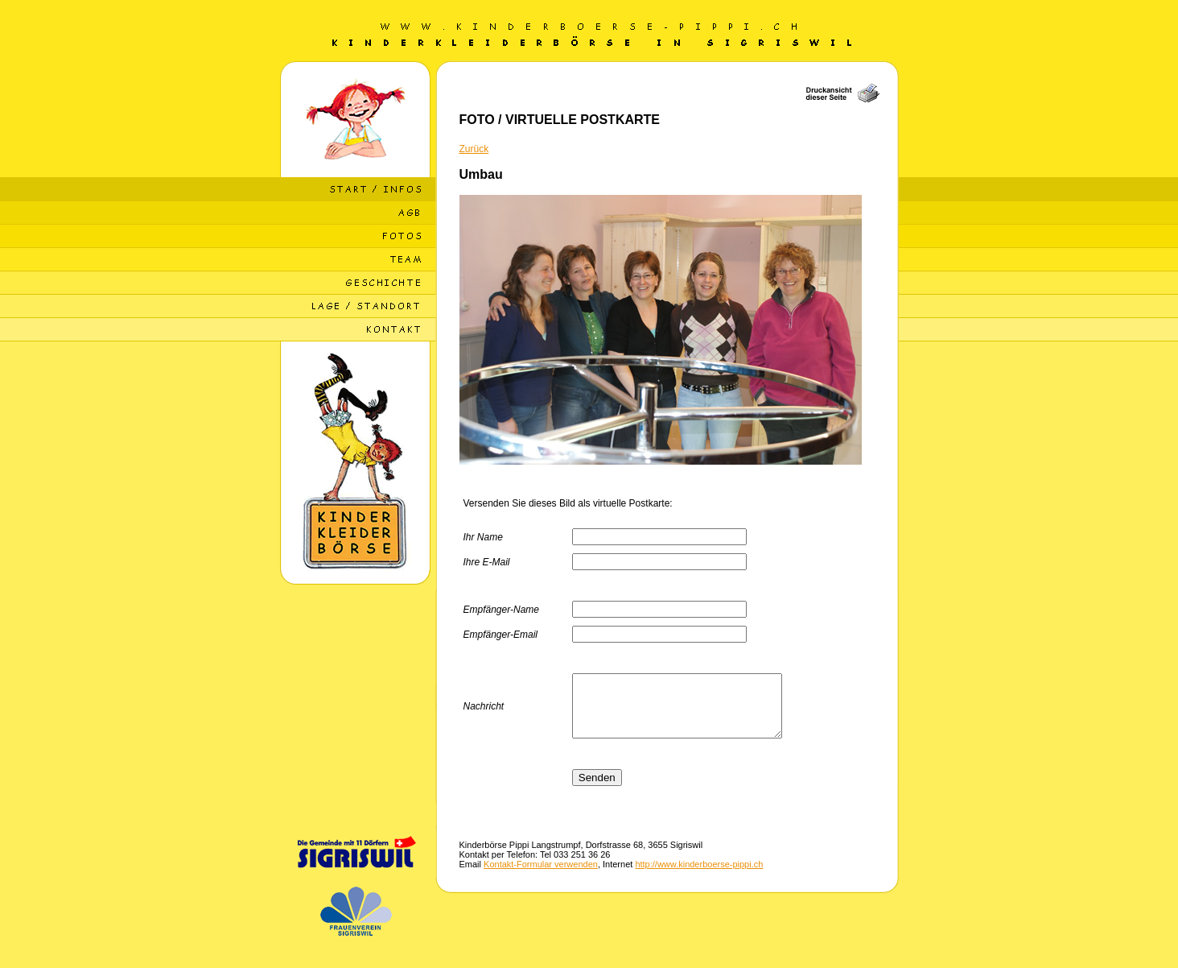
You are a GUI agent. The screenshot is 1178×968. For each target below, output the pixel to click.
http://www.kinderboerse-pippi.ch (699, 876)
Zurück (474, 149)
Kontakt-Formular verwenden (541, 876)
